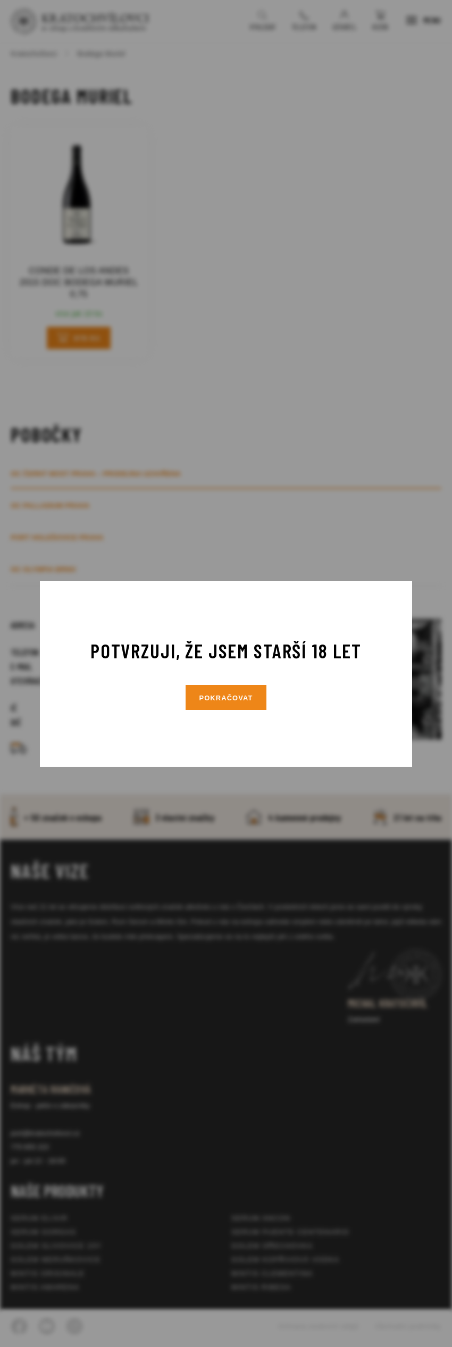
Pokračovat (226, 698)
